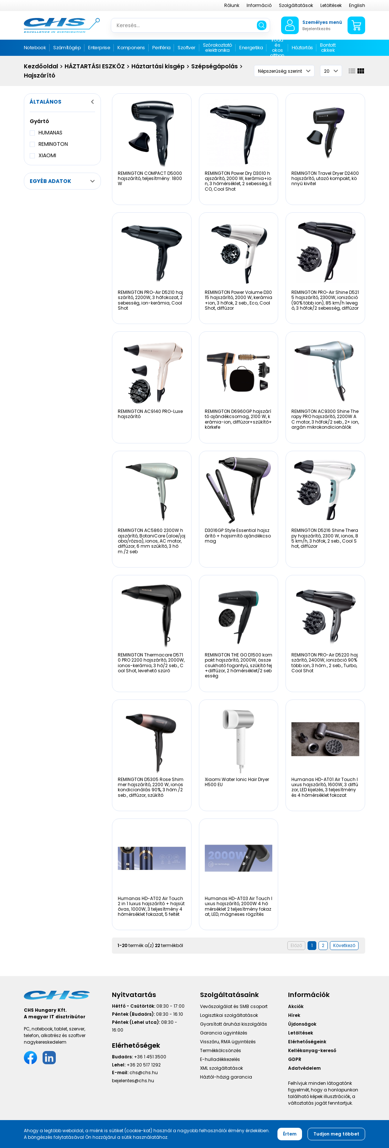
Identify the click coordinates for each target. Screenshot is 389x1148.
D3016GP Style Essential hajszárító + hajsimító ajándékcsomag (238, 535)
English (357, 5)
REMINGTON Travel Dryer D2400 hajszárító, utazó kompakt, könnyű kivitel (325, 178)
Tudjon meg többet (336, 1134)
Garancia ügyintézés (223, 1033)
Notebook (35, 47)
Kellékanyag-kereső (312, 1050)
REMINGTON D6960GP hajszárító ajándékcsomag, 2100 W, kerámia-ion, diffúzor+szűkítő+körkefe (238, 419)
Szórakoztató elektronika (217, 48)
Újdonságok (302, 1024)
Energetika (251, 47)
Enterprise (99, 47)
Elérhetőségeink (307, 1042)
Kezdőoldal (41, 66)
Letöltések (331, 5)
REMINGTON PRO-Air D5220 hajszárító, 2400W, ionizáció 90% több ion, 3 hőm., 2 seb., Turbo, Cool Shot (324, 663)
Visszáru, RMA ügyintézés (228, 1042)
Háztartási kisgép (158, 66)
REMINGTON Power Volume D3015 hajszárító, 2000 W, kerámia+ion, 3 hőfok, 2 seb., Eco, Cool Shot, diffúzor (238, 300)
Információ (259, 5)
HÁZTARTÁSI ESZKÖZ (95, 66)
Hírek (294, 1015)
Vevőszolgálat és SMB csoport (234, 1006)
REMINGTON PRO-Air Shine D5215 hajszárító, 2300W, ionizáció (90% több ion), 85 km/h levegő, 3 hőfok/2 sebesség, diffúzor (325, 300)
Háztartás (302, 47)
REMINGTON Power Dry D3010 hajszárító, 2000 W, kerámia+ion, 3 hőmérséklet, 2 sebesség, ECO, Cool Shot (238, 181)
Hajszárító (39, 75)
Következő (344, 945)
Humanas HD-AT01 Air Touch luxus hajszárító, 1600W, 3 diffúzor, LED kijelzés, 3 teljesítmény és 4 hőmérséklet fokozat (324, 787)
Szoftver (186, 47)
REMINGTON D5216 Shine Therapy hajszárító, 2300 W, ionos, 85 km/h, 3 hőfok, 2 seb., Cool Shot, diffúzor (324, 538)
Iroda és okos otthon (277, 48)
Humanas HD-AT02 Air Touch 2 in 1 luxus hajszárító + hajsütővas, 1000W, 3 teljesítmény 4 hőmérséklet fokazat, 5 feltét (151, 906)
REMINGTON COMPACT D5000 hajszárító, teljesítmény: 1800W (150, 178)
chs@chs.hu (144, 1072)
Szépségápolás (214, 66)
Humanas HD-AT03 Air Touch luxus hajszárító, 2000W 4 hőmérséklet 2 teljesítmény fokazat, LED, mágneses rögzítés (238, 906)
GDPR (294, 1059)
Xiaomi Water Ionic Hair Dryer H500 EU (237, 782)
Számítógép (67, 47)
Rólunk (231, 5)
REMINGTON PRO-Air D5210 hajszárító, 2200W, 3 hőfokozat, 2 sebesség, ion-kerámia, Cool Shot (150, 300)
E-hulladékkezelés (220, 1059)
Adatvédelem (304, 1068)
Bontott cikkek (327, 48)
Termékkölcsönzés (220, 1050)
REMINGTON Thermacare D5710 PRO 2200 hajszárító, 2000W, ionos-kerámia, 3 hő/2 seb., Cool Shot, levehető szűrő (151, 663)
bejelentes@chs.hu (133, 1080)
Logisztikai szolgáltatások (229, 1015)
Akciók (295, 1006)
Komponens (131, 47)
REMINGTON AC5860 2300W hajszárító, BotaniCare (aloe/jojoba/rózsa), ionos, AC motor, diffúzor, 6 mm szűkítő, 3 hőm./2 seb (151, 541)
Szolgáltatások (296, 5)
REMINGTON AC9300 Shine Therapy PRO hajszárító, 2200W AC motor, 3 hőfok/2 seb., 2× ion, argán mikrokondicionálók (325, 419)
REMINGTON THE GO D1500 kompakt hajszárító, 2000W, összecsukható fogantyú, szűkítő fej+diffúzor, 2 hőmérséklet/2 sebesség (238, 665)
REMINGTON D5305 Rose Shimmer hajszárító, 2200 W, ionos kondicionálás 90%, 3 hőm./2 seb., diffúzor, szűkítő (150, 787)
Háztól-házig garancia (226, 1077)
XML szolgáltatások (221, 1068)
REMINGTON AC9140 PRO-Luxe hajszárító (150, 414)
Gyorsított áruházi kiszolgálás (233, 1024)
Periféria (161, 47)
